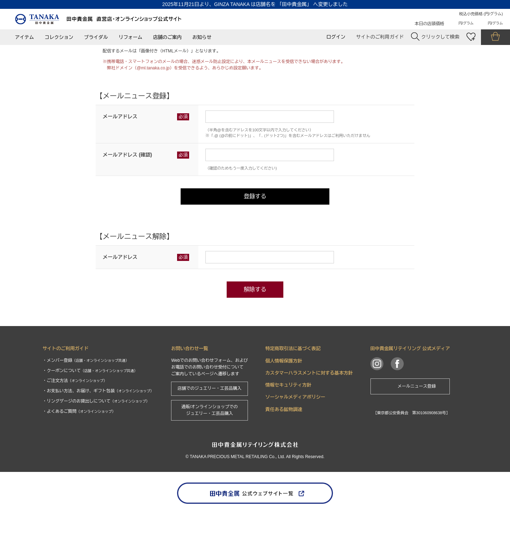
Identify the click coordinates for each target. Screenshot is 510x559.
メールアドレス (120, 161)
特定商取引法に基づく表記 (293, 393)
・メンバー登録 (85, 405)
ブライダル (96, 37)
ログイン (335, 37)
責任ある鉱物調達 (283, 454)
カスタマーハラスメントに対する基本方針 (309, 418)
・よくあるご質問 (78, 456)
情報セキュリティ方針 (288, 430)
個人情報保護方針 (283, 405)
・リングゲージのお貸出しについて (95, 446)
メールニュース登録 (417, 431)
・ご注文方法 (74, 425)
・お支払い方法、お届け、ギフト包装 (98, 435)
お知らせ (201, 37)
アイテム (24, 37)
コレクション (59, 37)
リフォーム (131, 37)
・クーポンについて (89, 415)
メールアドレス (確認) (127, 200)
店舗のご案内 (167, 37)
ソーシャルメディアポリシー (295, 442)
